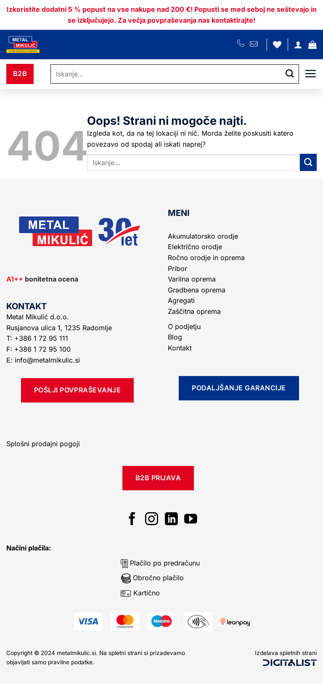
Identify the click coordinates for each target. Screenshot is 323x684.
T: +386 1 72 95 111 (38, 338)
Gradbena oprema (196, 290)
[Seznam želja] (277, 44)
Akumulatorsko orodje (203, 236)
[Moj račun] (298, 44)
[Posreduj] (289, 74)
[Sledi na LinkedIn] (171, 520)
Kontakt (180, 348)
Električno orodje (195, 246)
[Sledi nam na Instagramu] (151, 520)
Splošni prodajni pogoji (43, 443)
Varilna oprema (192, 279)
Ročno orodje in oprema (206, 257)
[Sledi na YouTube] (190, 520)
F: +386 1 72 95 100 (39, 349)
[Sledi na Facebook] (132, 520)
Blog (175, 337)
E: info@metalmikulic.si (43, 360)
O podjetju (184, 326)
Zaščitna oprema (194, 311)
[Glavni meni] (310, 74)
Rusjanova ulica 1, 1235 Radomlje (60, 328)
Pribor (177, 268)
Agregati (181, 300)
